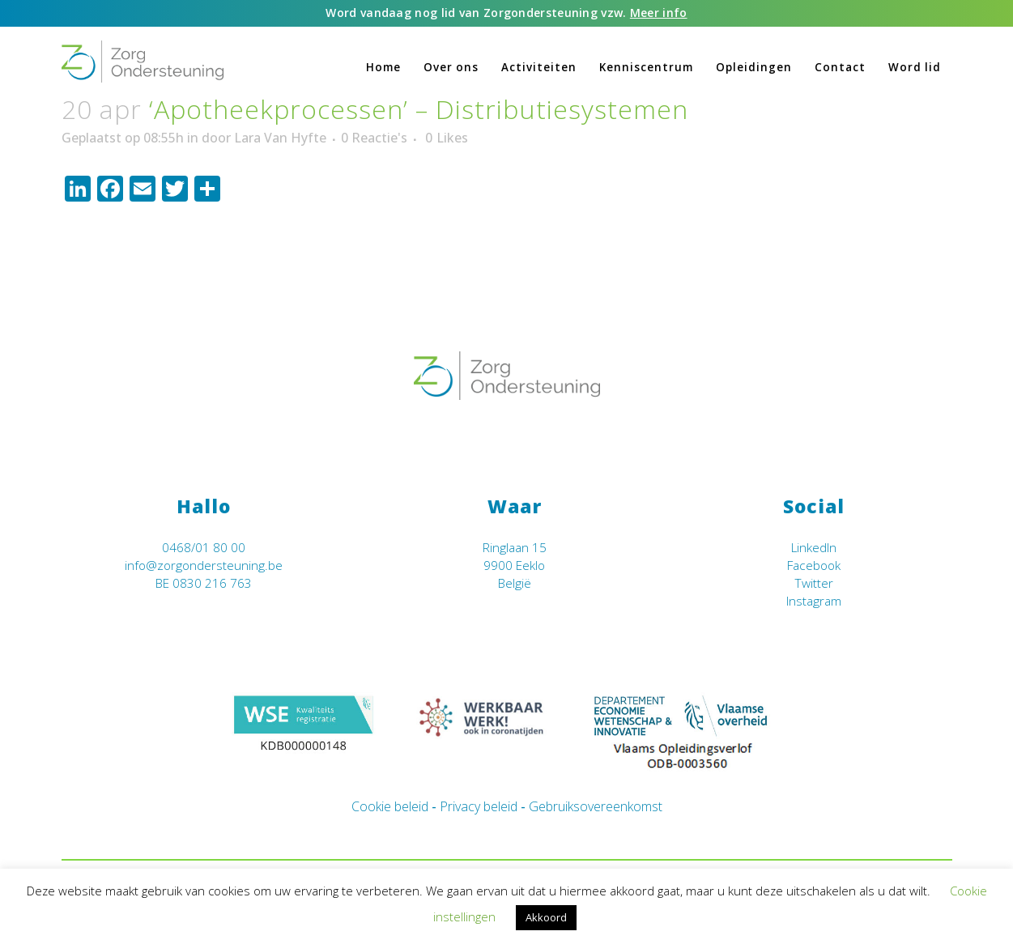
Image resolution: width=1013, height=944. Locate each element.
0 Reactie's (374, 138)
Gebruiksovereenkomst (595, 806)
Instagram (813, 601)
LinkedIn (813, 547)
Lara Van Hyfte (280, 138)
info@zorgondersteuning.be (204, 565)
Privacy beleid (478, 806)
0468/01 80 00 (203, 547)
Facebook (814, 565)
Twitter (813, 583)
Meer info (658, 12)
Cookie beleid (389, 806)
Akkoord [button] (546, 917)
